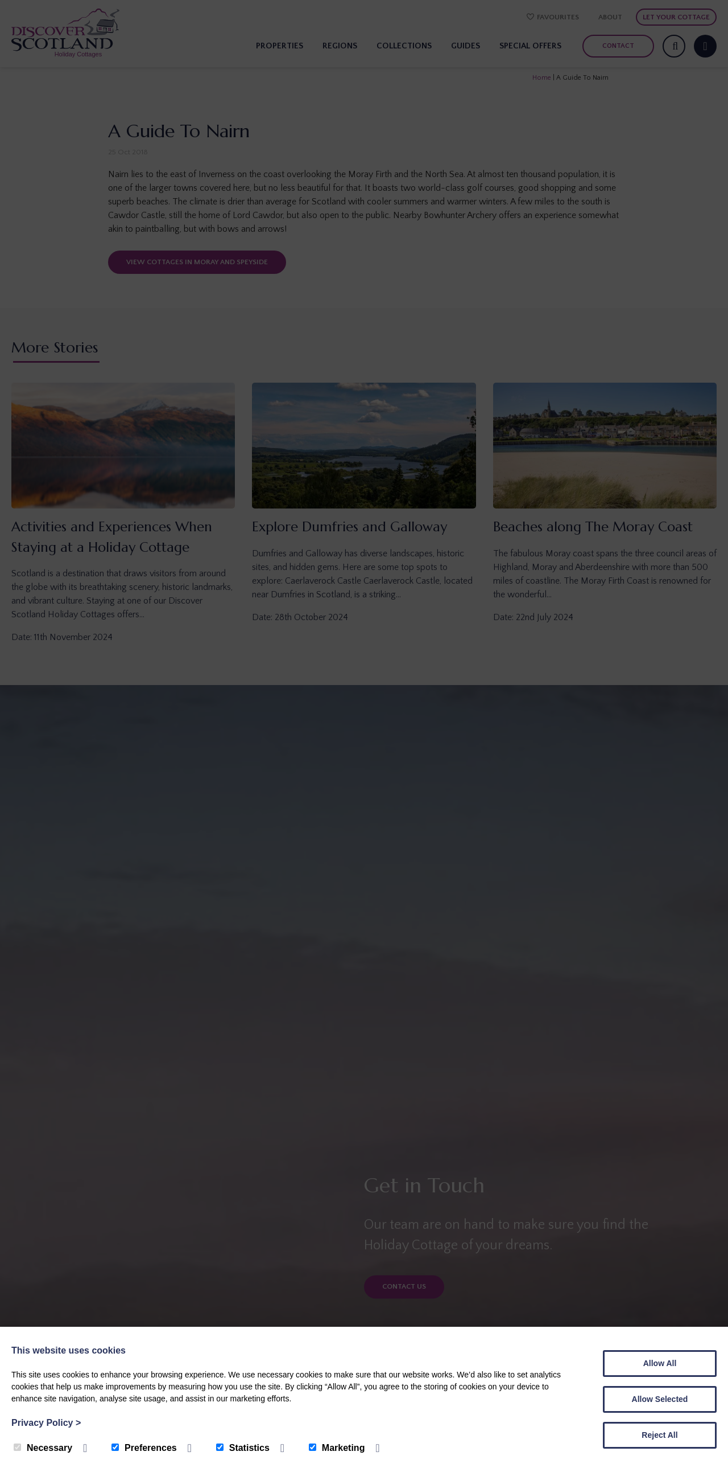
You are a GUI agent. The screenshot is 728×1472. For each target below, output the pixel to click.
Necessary (43, 1448)
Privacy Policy (46, 1423)
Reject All (659, 1435)
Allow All (660, 1363)
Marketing (337, 1448)
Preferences (144, 1448)
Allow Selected (660, 1399)
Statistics (243, 1448)
